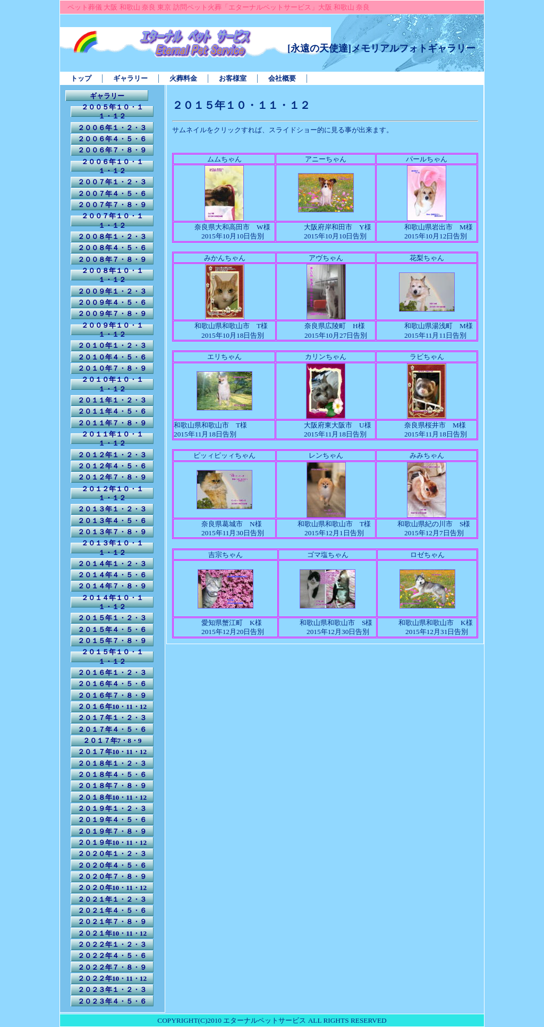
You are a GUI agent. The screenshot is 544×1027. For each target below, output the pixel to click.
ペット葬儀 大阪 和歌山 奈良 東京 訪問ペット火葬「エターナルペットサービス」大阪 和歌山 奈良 (218, 7)
